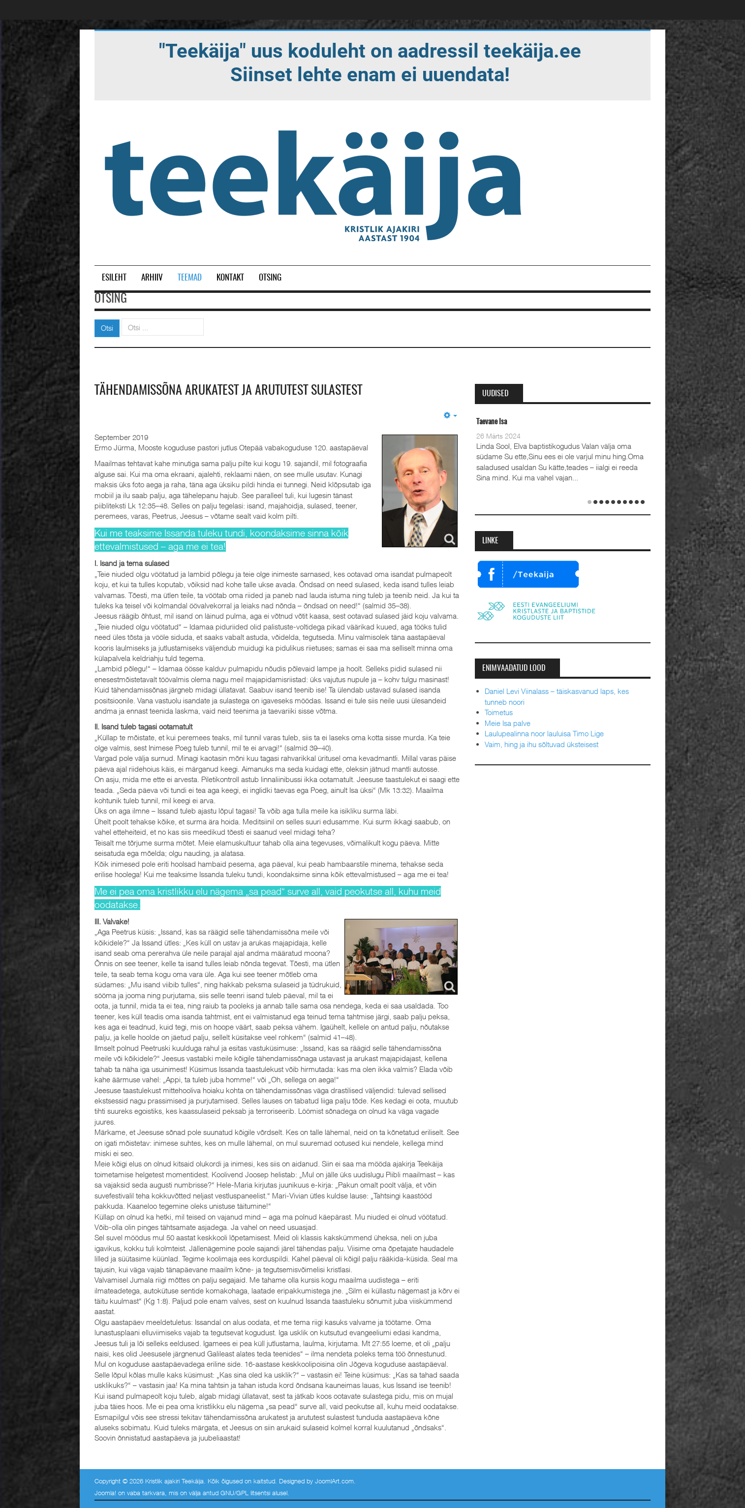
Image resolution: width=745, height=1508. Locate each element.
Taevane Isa (491, 422)
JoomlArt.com (334, 1481)
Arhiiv (152, 278)
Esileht (114, 278)
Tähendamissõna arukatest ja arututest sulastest (228, 390)
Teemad (190, 278)
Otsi (107, 327)
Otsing (270, 278)
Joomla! (105, 1493)
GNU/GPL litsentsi (245, 1493)
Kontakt (230, 278)
